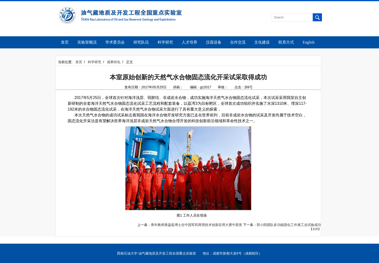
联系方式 (286, 42)
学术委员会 (115, 42)
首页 (65, 42)
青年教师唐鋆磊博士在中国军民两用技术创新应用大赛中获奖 (196, 225)
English (308, 42)
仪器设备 (213, 42)
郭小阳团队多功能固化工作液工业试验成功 (289, 225)
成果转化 (113, 62)
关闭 (315, 229)
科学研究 (165, 42)
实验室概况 (87, 42)
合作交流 (238, 42)
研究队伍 (141, 42)
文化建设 (262, 42)
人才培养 (189, 42)
